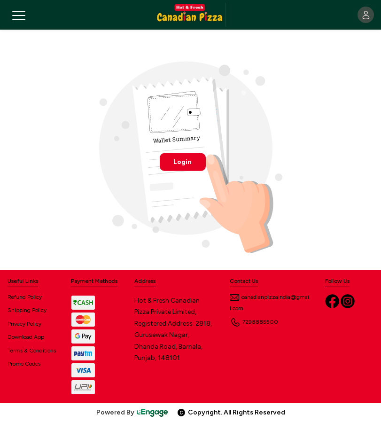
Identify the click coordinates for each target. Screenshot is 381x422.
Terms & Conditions (32, 350)
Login (182, 161)
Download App (26, 337)
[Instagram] (348, 301)
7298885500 (254, 322)
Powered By (132, 412)
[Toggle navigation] (23, 15)
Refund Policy (25, 297)
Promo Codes (24, 363)
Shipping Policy (27, 310)
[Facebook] (333, 301)
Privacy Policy (24, 323)
